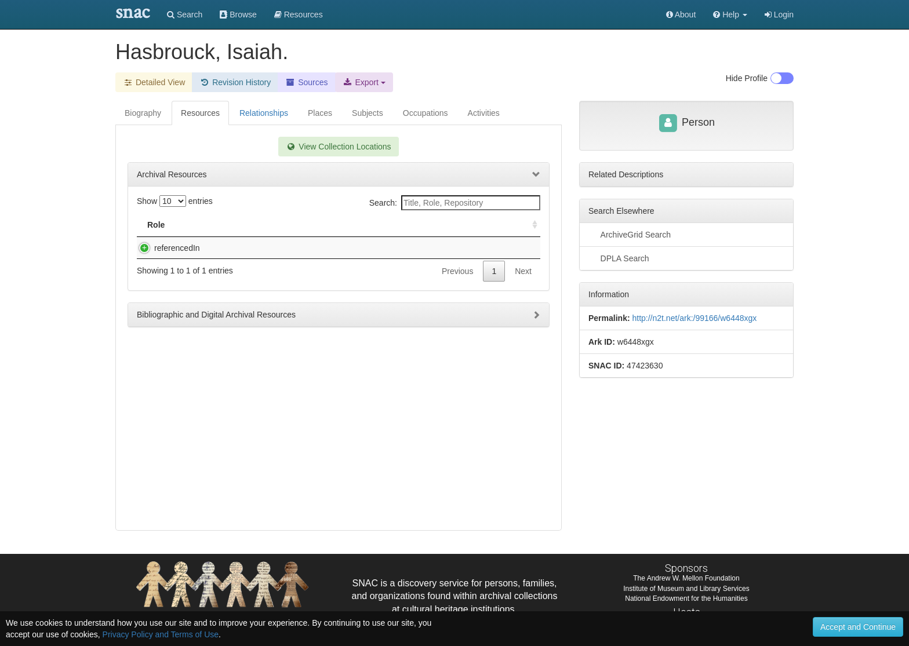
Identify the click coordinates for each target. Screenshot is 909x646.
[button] (730, 14)
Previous (457, 282)
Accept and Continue (858, 627)
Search (184, 14)
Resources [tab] (200, 113)
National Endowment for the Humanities (686, 598)
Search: (454, 202)
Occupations (425, 113)
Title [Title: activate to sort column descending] (213, 224)
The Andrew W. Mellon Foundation (686, 578)
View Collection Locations (338, 146)
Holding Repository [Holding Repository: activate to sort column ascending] (442, 224)
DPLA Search (618, 258)
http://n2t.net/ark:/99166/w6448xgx (694, 318)
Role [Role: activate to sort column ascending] (156, 224)
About (681, 14)
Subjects (367, 113)
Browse (238, 14)
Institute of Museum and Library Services (686, 589)
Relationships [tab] (263, 113)
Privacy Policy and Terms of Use (161, 634)
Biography (143, 113)
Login (779, 14)
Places (320, 113)
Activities (484, 113)
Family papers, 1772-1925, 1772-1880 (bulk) (280, 248)
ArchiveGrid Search (629, 234)
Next (523, 282)
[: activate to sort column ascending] (529, 225)
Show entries (175, 201)
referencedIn (165, 248)
